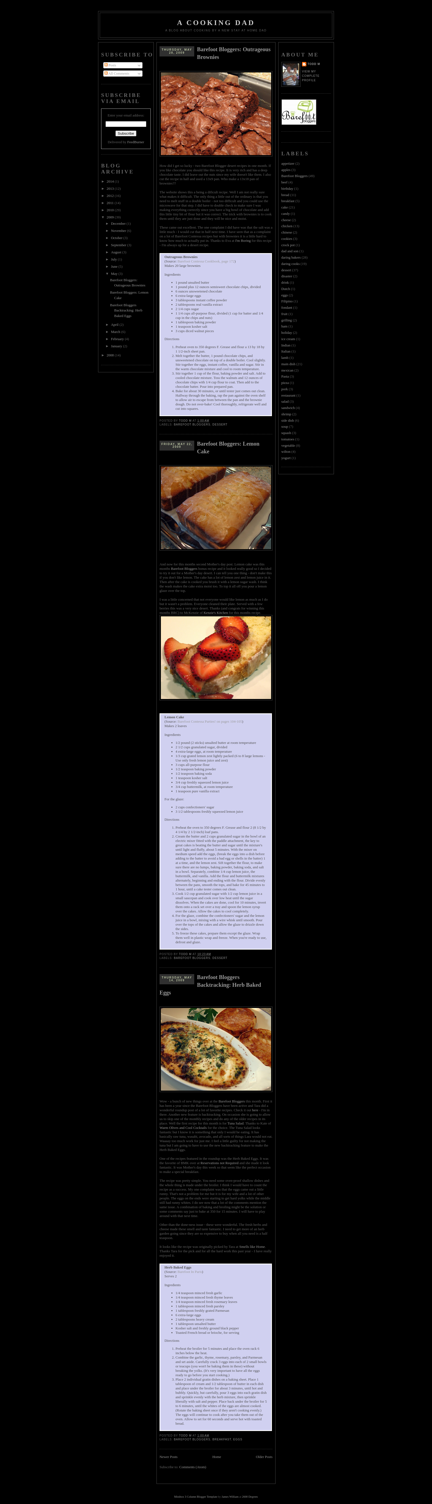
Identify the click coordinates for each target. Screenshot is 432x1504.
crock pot (288, 245)
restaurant (288, 395)
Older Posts (264, 1457)
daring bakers (291, 257)
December (119, 223)
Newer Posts (168, 1457)
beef (284, 182)
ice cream (288, 339)
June (114, 266)
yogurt (286, 458)
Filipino (287, 301)
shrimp (286, 414)
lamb (284, 358)
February (118, 339)
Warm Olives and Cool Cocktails (183, 1128)
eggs (237, 1439)
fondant (286, 307)
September (119, 245)
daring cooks (290, 264)
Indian (285, 345)
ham (284, 326)
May (114, 274)
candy (285, 214)
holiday (286, 332)
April (115, 325)
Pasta (285, 376)
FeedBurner (135, 142)
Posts (110, 65)
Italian (285, 351)
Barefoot (231, 1101)
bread (285, 195)
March (116, 332)
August (116, 252)
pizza (285, 383)
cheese (286, 220)
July (114, 259)
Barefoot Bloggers (192, 424)
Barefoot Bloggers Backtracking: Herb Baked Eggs (126, 310)
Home (216, 1457)
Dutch (285, 289)
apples (285, 170)
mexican (287, 370)
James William (230, 1496)
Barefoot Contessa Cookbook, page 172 (205, 261)
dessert (220, 424)
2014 (111, 181)
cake (284, 207)
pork (284, 389)
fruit (284, 314)
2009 (111, 217)
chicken (286, 226)
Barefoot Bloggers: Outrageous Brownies (234, 53)
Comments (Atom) (192, 1467)
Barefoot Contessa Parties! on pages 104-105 (209, 721)
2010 (111, 210)
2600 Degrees (250, 1496)
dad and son (289, 251)
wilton (285, 451)
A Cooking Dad (216, 23)
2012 (111, 196)
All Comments (116, 73)
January (117, 346)
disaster (286, 276)
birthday (287, 188)
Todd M (313, 64)
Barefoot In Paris (189, 1272)
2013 (111, 188)
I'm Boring (242, 241)
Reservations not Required (220, 1163)
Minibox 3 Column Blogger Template (195, 1496)
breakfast (221, 1439)
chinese (286, 232)
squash (286, 433)
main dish (288, 364)
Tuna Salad (236, 1123)
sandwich (288, 408)
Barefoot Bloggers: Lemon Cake (228, 447)
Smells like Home (252, 1247)
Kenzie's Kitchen (216, 613)
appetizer (288, 163)
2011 (111, 203)
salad (285, 401)
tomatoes (287, 439)
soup (284, 426)
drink (285, 282)
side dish (287, 420)
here (255, 1110)
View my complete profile (311, 76)
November (119, 231)
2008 (111, 355)
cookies (286, 239)
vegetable (288, 445)
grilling (286, 320)
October (117, 238)
